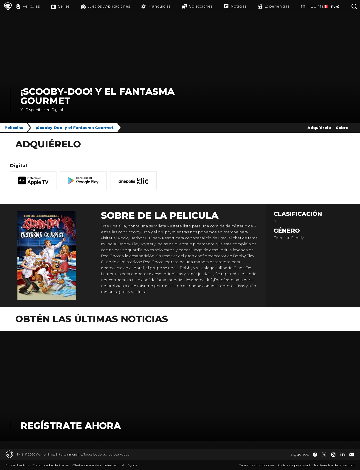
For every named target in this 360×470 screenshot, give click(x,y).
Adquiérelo (319, 128)
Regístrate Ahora (70, 425)
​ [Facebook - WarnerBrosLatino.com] (315, 455)
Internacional (114, 465)
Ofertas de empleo (86, 465)
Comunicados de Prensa (50, 465)
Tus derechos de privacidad (334, 465)
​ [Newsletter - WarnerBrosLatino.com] (351, 454)
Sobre (342, 128)
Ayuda (132, 465)
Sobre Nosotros (17, 465)
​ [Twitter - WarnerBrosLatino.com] (324, 455)
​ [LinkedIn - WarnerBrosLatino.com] (342, 454)
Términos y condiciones (256, 465)
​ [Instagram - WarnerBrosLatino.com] (333, 455)
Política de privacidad (294, 465)
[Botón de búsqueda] (354, 6)
